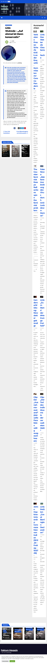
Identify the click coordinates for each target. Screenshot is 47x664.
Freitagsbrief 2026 (17, 631)
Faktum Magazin (9, 650)
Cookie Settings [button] (5, 661)
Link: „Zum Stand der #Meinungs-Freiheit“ (42, 313)
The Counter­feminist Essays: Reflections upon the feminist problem (36, 190)
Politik (4, 630)
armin (13, 41)
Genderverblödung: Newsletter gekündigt (36, 313)
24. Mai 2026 (6, 637)
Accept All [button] (12, 661)
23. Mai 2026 (18, 637)
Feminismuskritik (9, 25)
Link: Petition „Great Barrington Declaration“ (42, 520)
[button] (42, 17)
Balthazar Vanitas (5, 153)
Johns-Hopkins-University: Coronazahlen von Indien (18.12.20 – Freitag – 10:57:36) (36, 530)
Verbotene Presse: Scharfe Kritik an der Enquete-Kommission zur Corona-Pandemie (36, 61)
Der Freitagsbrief (18, 629)
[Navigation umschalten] (45, 18)
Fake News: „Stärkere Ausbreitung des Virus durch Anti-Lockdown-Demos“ (42, 192)
